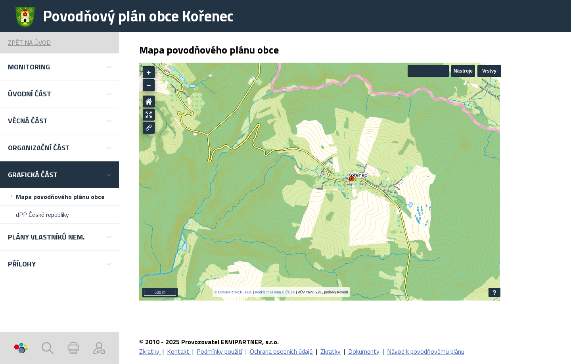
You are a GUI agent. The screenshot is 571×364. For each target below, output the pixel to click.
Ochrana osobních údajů (281, 351)
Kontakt (179, 351)
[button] (59, 67)
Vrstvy (489, 71)
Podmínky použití (219, 351)
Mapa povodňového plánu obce (60, 196)
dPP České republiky (42, 214)
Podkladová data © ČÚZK (275, 292)
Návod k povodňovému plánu (425, 351)
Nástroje (463, 71)
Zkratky (150, 351)
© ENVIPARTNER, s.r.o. (233, 292)
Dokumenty (363, 351)
